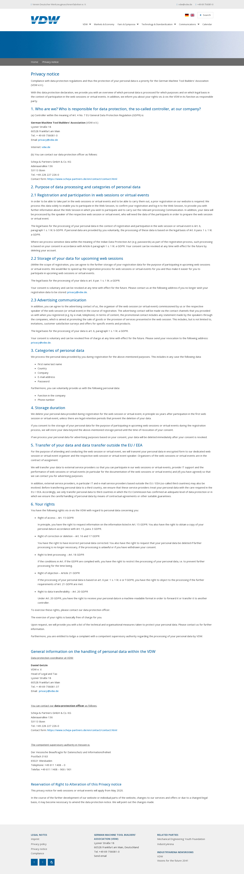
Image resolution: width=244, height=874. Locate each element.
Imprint (35, 839)
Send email (100, 855)
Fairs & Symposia (126, 24)
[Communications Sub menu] (198, 24)
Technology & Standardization (157, 24)
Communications (187, 24)
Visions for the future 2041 (172, 860)
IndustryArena (165, 844)
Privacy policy (39, 844)
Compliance (37, 853)
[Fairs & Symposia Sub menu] (137, 24)
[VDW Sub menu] (90, 24)
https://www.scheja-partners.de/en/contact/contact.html (82, 179)
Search (205, 15)
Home (34, 62)
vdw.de (46, 147)
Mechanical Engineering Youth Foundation (181, 839)
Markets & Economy (104, 24)
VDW (85, 24)
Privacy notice (39, 849)
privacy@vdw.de (48, 139)
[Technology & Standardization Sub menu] (175, 24)
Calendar (207, 24)
